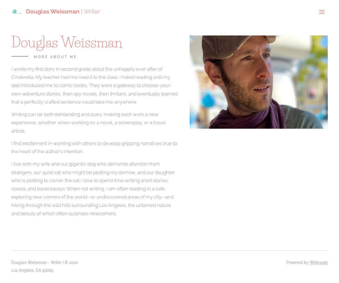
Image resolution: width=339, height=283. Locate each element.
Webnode (319, 262)
